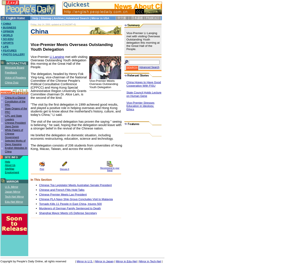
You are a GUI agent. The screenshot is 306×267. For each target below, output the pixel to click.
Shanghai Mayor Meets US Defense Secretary (68, 213)
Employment (12, 172)
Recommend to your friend (109, 169)
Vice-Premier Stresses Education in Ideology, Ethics (140, 106)
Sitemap (46, 18)
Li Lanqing (57, 57)
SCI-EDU (8, 39)
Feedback (11, 72)
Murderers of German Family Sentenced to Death (70, 208)
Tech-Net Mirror (14, 196)
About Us (10, 165)
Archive (59, 18)
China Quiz (11, 82)
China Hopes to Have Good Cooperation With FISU (143, 84)
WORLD (7, 35)
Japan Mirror (12, 191)
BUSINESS (9, 27)
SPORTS (8, 43)
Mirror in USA (100, 18)
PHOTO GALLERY (13, 54)
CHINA (6, 23)
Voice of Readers (15, 77)
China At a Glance (15, 97)
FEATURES (9, 50)
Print (42, 169)
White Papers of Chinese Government (14, 134)
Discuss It (64, 169)
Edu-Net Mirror (14, 201)
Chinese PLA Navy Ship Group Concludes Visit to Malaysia (76, 199)
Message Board (14, 67)
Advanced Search (77, 18)
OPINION (8, 31)
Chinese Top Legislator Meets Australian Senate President (75, 185)
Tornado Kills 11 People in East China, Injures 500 (70, 203)
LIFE (5, 46)
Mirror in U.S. (85, 261)
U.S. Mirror (11, 186)
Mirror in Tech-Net (150, 261)
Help (35, 18)
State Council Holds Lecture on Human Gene (143, 94)
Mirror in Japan (104, 261)
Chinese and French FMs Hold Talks (62, 189)
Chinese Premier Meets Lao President (63, 194)
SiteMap (9, 168)
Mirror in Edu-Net (126, 261)
